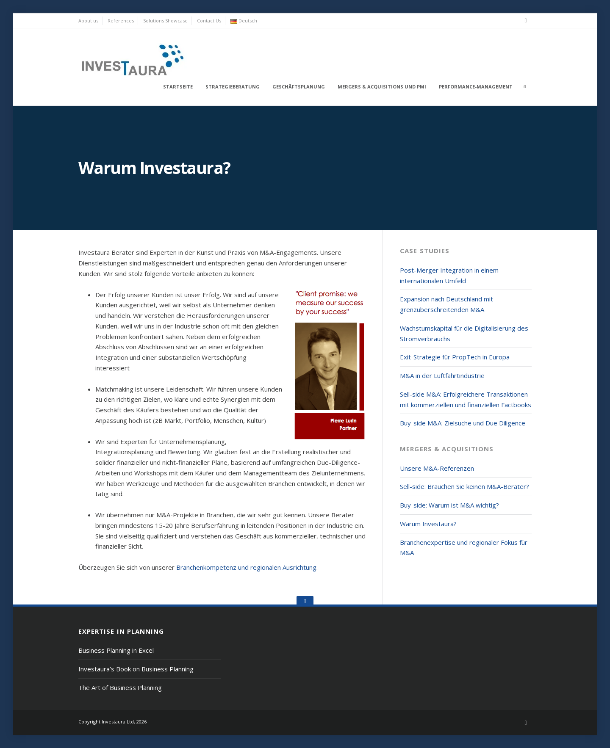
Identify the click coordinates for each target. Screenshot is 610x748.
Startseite (178, 86)
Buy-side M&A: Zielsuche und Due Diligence (462, 423)
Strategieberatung (232, 86)
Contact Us (209, 20)
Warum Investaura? (428, 523)
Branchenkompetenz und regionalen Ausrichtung (246, 567)
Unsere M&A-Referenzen (437, 468)
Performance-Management (476, 86)
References (121, 20)
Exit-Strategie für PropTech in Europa (455, 357)
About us (88, 20)
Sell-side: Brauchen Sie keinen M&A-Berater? (464, 486)
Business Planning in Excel (116, 650)
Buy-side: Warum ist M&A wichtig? (449, 505)
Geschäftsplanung (298, 86)
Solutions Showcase (165, 20)
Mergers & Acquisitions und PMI (382, 86)
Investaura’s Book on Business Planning (136, 669)
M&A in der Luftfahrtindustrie (442, 375)
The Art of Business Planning (120, 687)
